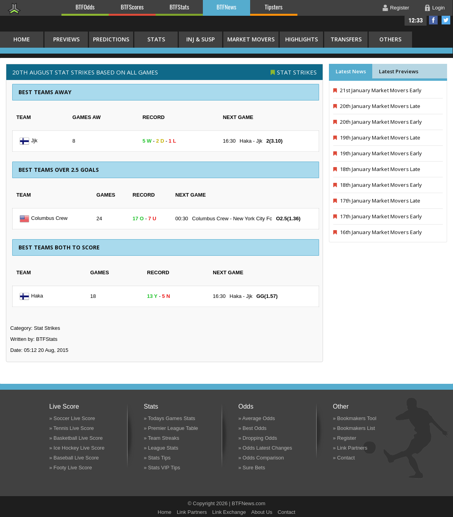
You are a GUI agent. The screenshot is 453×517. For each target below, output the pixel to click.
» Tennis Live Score (71, 428)
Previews (66, 39)
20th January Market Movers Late (376, 106)
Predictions (111, 39)
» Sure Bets (251, 468)
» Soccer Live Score (72, 418)
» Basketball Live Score (76, 438)
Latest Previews (398, 71)
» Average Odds (256, 418)
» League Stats (161, 448)
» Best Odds (252, 428)
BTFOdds (85, 6)
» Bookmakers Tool (354, 418)
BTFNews (226, 6)
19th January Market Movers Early (377, 153)
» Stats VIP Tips (162, 468)
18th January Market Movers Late (376, 169)
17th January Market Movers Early (377, 216)
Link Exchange (229, 512)
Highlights (301, 39)
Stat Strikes (297, 72)
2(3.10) (274, 141)
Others (390, 39)
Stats (156, 39)
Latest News (351, 71)
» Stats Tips (157, 458)
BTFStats (179, 6)
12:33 (415, 20)
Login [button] (438, 8)
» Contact (344, 458)
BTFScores (132, 6)
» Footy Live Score (70, 468)
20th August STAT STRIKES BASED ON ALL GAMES (85, 72)
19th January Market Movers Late (376, 137)
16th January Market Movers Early (377, 232)
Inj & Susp (200, 39)
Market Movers (251, 39)
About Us (261, 512)
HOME (21, 39)
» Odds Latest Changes (265, 448)
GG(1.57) (267, 296)
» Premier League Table (171, 428)
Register (399, 8)
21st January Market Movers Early (377, 90)
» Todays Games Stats (169, 418)
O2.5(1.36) (288, 218)
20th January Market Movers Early (377, 121)
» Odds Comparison (261, 458)
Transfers (346, 39)
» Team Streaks (161, 438)
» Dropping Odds (257, 438)
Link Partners (192, 512)
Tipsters (273, 6)
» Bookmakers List (354, 428)
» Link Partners (350, 448)
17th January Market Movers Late (376, 200)
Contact (286, 512)
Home (164, 512)
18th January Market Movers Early (377, 184)
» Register (344, 438)
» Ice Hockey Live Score (76, 448)
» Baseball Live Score (74, 458)
